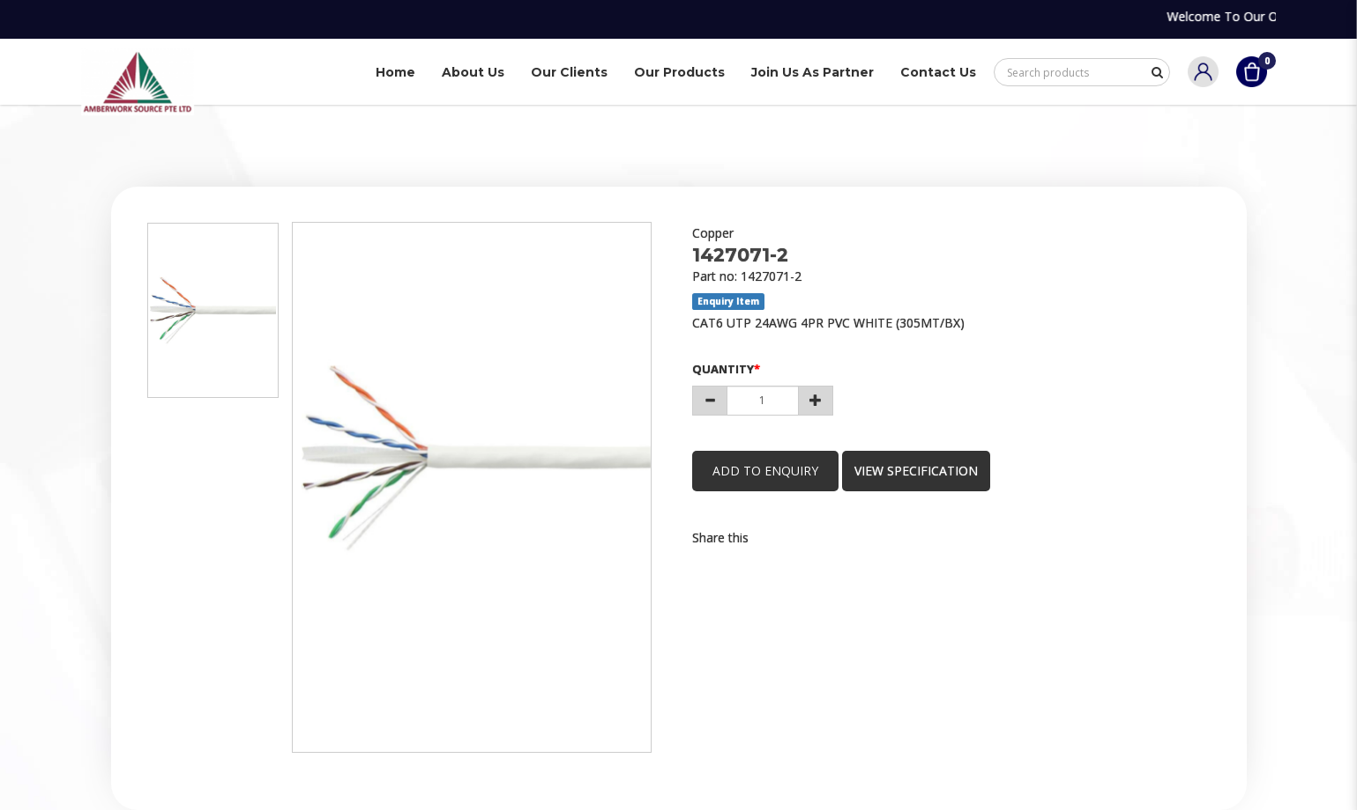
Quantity (723, 369)
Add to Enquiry (767, 470)
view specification (920, 470)
